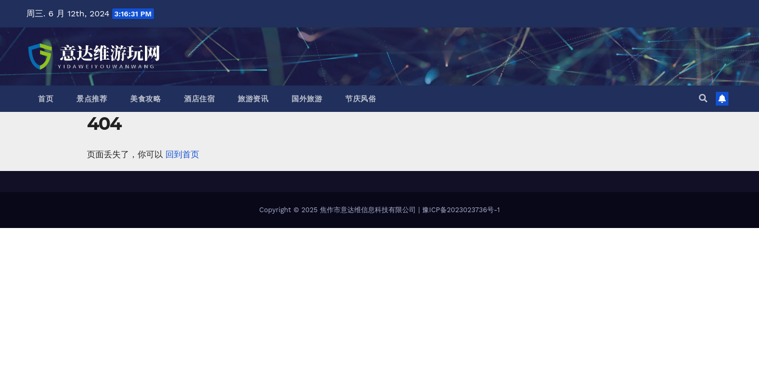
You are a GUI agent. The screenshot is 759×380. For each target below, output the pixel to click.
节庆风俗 (360, 98)
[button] (703, 98)
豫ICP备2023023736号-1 (461, 210)
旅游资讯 (253, 98)
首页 (45, 98)
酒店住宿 (199, 98)
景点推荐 (91, 98)
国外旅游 (306, 98)
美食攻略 (145, 98)
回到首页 (182, 154)
